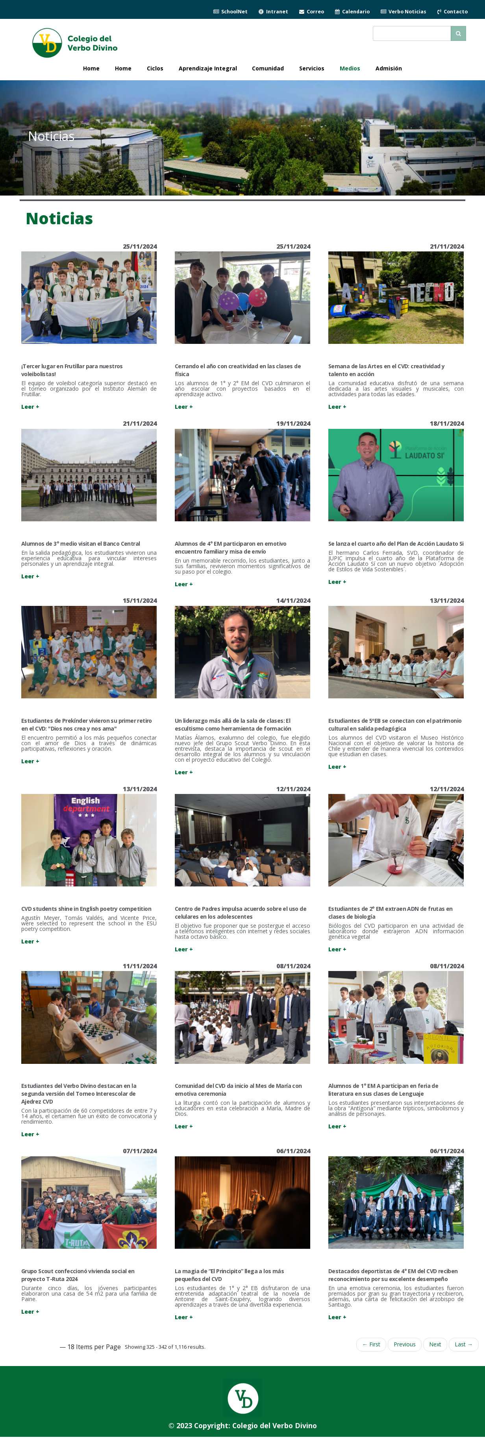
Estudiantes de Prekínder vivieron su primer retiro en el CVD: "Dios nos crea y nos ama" (86, 724)
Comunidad (268, 68)
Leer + (30, 406)
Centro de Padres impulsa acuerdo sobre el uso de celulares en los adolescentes (240, 912)
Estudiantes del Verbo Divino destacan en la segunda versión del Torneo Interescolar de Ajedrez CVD (78, 1093)
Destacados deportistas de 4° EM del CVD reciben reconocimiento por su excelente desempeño (393, 1275)
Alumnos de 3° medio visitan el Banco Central (80, 543)
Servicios (311, 68)
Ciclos (155, 68)
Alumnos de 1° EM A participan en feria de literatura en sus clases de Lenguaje (383, 1089)
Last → (464, 1344)
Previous (405, 1344)
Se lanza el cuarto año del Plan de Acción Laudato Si (396, 543)
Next (435, 1344)
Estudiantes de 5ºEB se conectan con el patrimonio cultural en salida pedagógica (395, 724)
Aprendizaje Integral (208, 68)
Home (123, 68)
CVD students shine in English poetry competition (87, 908)
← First (371, 1344)
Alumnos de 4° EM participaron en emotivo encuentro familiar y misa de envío (231, 547)
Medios (350, 68)
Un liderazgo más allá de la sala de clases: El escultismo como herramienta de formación (233, 724)
